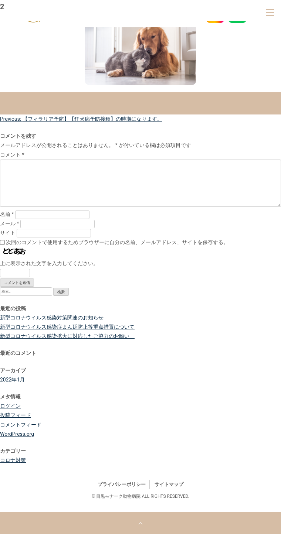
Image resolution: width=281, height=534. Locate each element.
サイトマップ (169, 484)
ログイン (10, 406)
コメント (12, 155)
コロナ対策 (13, 460)
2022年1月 (12, 380)
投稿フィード (15, 415)
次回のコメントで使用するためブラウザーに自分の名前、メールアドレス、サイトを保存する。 (117, 242)
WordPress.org (17, 434)
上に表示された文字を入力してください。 (49, 263)
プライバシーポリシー (122, 484)
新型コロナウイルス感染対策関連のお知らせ (52, 318)
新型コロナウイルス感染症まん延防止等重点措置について (67, 327)
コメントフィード (20, 425)
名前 (7, 214)
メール (9, 223)
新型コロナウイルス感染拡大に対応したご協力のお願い (67, 336)
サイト (8, 233)
